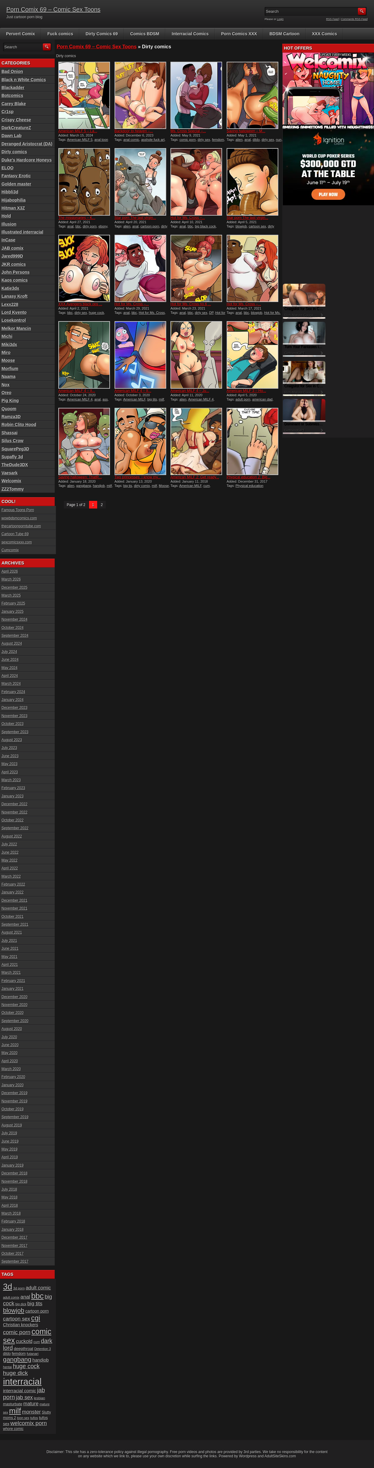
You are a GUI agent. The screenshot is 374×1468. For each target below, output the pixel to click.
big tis (127, 486)
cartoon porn (149, 226)
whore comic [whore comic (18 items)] (13, 1429)
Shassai (10, 432)
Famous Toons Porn (18, 510)
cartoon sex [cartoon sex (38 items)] (16, 1319)
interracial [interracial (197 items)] (22, 1381)
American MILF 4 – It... (76, 391)
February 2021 (13, 981)
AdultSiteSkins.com (280, 1456)
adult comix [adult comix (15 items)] (11, 1297)
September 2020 (15, 1021)
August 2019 (12, 1125)
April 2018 (10, 1205)
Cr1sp (8, 111)
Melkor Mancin (16, 328)
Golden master (16, 184)
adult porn (242, 399)
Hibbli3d (10, 191)
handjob (99, 486)
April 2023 (10, 772)
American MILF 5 (80, 139)
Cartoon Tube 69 (15, 534)
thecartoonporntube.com (21, 526)
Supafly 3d (12, 456)
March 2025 (11, 595)
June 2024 (10, 660)
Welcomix (11, 480)
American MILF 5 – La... (77, 131)
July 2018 (9, 1189)
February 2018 (13, 1221)
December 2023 (14, 708)
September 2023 (15, 732)
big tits (152, 399)
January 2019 (13, 1165)
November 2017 (14, 1246)
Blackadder (13, 87)
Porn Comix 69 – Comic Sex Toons (53, 9)
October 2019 (13, 1109)
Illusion (9, 224)
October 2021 (13, 916)
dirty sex (204, 139)
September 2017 (15, 1261)
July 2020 (9, 1037)
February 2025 (13, 603)
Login (280, 19)
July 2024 (9, 652)
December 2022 (14, 804)
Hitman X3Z (13, 208)
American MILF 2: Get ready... (194, 477)
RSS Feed (332, 19)
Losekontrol (14, 320)
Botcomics (12, 95)
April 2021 (10, 965)
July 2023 (9, 748)
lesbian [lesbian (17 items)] (39, 1398)
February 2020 (13, 1077)
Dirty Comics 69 (102, 33)
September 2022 (15, 828)
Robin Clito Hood (19, 424)
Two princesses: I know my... (138, 477)
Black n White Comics (24, 79)
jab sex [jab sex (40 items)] (24, 1397)
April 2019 (10, 1157)
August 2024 (12, 643)
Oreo (7, 392)
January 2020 (13, 1085)
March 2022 (11, 876)
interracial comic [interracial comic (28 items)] (19, 1390)
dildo (256, 139)
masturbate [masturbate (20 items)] (12, 1404)
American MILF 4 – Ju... (189, 391)
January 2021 (13, 989)
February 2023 (13, 788)
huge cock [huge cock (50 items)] (26, 1366)
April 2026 (10, 571)
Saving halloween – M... (246, 131)
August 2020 (12, 1029)
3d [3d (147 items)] (7, 1286)
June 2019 (10, 1141)
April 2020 (10, 1061)
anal (248, 139)
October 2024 (13, 628)
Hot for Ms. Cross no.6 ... (190, 304)
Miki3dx (9, 344)
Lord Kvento (14, 312)
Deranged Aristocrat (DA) (27, 143)
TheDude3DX (15, 464)
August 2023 (12, 740)
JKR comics (14, 264)
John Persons (16, 272)
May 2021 (10, 957)
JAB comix (12, 248)
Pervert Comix (20, 33)
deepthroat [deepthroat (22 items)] (23, 1348)
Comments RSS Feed (354, 19)
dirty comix (142, 486)
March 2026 (11, 579)
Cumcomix (10, 550)
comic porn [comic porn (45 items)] (16, 1332)
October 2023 (13, 724)
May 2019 (10, 1149)
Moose (164, 486)
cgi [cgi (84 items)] (35, 1318)
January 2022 (13, 892)
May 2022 (10, 860)
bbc (78, 226)
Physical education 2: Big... (248, 477)
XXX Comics (324, 33)
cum (207, 486)
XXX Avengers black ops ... (80, 304)
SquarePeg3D (15, 448)
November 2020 (14, 1005)
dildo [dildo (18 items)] (7, 1354)
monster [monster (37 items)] (31, 1412)
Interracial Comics (190, 33)
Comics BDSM (145, 33)
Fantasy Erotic (16, 175)
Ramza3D (11, 416)
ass (105, 399)
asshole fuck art (153, 139)
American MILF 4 (80, 399)
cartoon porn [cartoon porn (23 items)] (37, 1311)
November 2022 (14, 812)
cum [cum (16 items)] (36, 1342)
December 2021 (14, 900)
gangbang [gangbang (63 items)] (17, 1359)
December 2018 (14, 1173)
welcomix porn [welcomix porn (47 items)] (28, 1423)
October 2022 (13, 820)
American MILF (134, 399)
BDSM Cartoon (284, 33)
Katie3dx (10, 288)
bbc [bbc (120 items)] (37, 1296)
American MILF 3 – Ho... (246, 391)
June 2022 (10, 852)
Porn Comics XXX (239, 33)
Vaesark (10, 472)
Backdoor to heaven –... (134, 131)
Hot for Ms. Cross (152, 312)
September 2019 (15, 1117)
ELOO (8, 167)
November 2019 (14, 1101)
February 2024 (13, 692)
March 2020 (11, 1069)
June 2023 (10, 756)
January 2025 (13, 611)
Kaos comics (15, 280)
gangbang (83, 486)
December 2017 (14, 1237)
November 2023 (14, 716)
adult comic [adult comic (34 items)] (38, 1287)
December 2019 (14, 1093)
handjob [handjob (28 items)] (41, 1359)
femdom (218, 139)
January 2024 (13, 700)
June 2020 (10, 1045)
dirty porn (90, 226)
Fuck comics (60, 33)
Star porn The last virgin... (135, 218)
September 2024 (15, 635)
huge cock (96, 312)
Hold (6, 215)
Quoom (9, 408)
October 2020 (13, 1013)
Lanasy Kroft (15, 296)
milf (161, 399)
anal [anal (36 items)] (25, 1297)
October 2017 (13, 1253)
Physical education (249, 486)
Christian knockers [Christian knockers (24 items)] (20, 1324)
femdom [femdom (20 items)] (19, 1354)
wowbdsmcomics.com (19, 518)
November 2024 (14, 619)
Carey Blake (14, 103)
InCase (8, 240)
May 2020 (10, 1053)
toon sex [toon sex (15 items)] (23, 1418)
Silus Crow (12, 440)
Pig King (10, 400)
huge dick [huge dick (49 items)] (15, 1373)
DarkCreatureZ (16, 127)
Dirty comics (14, 151)
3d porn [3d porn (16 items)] (19, 1288)
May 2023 (10, 764)
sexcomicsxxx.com (17, 542)
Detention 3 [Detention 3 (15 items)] (42, 1349)
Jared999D (12, 256)
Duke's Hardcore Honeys (27, 160)
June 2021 (10, 948)
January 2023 (13, 796)
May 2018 (10, 1197)
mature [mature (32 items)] (31, 1403)
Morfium (10, 368)
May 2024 (10, 668)
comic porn (188, 139)
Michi (7, 336)
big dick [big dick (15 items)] (20, 1304)
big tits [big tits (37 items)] (34, 1304)
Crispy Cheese (16, 119)
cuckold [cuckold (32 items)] (24, 1341)
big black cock (205, 226)
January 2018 (13, 1229)
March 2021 (11, 972)
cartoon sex (257, 226)
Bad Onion (12, 71)
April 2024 (10, 676)
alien (238, 139)
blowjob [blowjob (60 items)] (13, 1310)
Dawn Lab (12, 135)
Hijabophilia (14, 200)
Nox (5, 384)
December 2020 (14, 997)
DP (211, 312)
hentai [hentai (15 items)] (7, 1367)
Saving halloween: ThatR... (80, 477)
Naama (8, 376)
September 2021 (15, 924)
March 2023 (11, 780)
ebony (102, 226)
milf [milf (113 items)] (15, 1411)
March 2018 (11, 1213)
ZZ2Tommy (13, 489)
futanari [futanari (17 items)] (33, 1353)
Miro (6, 352)
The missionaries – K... (76, 218)
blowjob (241, 226)
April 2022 (10, 868)
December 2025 (14, 587)
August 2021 (12, 932)
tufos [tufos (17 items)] (34, 1418)
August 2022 (12, 836)
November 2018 (14, 1181)
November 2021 (14, 908)
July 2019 (9, 1133)
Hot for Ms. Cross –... (187, 218)
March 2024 (11, 684)
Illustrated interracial (22, 232)
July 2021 (9, 941)
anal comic (131, 139)
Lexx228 (10, 304)
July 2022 (9, 844)
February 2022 (13, 884)
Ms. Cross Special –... (188, 131)
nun (278, 139)
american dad (262, 399)
